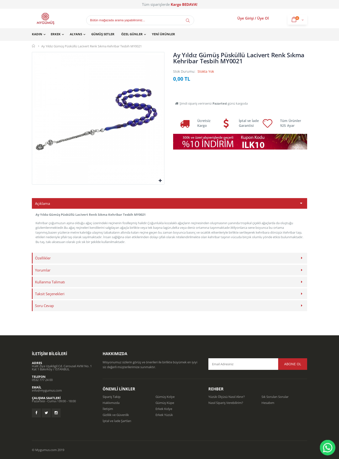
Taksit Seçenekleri (49, 293)
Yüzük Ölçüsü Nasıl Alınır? (226, 396)
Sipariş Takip (111, 396)
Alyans (76, 34)
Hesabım (267, 403)
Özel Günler (131, 34)
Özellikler (43, 258)
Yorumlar (42, 270)
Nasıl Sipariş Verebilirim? (225, 403)
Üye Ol (263, 18)
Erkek (56, 34)
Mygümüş (33, 46)
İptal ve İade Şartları (117, 421)
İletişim (108, 409)
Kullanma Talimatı (50, 282)
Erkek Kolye (163, 409)
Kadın (37, 34)
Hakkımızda (111, 403)
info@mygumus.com (47, 390)
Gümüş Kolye (165, 396)
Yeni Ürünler (163, 34)
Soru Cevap (44, 305)
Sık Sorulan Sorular (275, 396)
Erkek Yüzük (164, 415)
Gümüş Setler (102, 34)
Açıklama (42, 203)
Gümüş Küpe (164, 403)
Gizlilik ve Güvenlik (116, 415)
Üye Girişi (245, 18)
